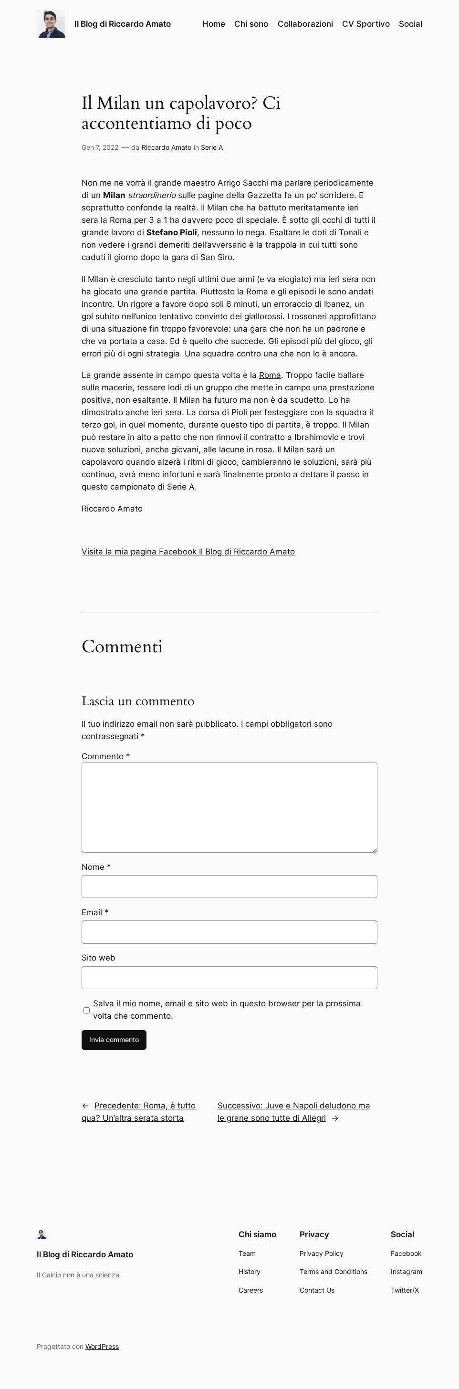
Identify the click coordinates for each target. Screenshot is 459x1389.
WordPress (102, 1346)
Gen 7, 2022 (100, 147)
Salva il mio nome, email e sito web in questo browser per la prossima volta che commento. (227, 1010)
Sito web (98, 957)
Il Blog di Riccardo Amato (122, 24)
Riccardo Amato (166, 147)
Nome (96, 867)
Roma (270, 375)
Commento (106, 756)
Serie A (212, 147)
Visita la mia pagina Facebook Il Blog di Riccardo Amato (188, 551)
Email (95, 912)
